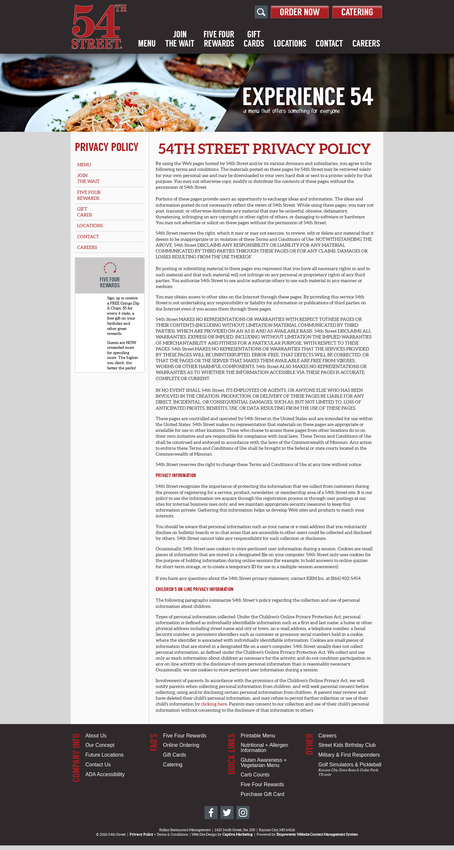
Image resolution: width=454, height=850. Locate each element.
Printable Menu (258, 735)
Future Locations (104, 755)
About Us (95, 735)
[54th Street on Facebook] (211, 812)
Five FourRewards (219, 39)
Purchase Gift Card (262, 794)
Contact (329, 44)
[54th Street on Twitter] (227, 812)
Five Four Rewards (184, 735)
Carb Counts (255, 774)
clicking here (214, 703)
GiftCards (254, 39)
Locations (290, 44)
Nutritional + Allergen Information (264, 747)
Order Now (297, 11)
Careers (366, 44)
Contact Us (98, 764)
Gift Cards (174, 755)
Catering (356, 11)
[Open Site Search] (256, 12)
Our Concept (99, 745)
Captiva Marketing (237, 834)
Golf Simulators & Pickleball (349, 764)
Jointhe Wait (179, 39)
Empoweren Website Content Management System (317, 834)
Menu (147, 44)
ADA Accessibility (105, 774)
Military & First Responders (349, 755)
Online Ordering (181, 745)
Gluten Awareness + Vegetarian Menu (264, 762)
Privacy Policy (107, 147)
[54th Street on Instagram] (242, 812)
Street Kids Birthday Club (347, 745)
